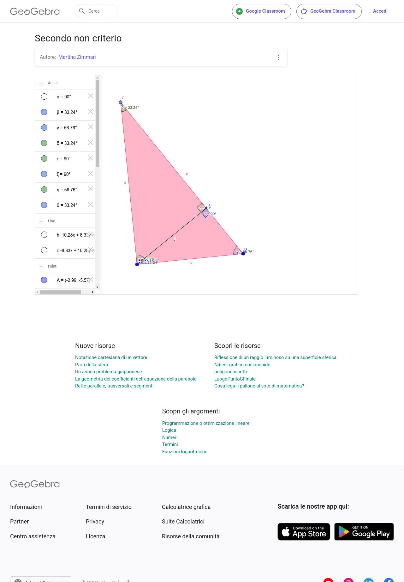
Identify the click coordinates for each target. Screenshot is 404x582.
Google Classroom (260, 11)
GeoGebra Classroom (327, 11)
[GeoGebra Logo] (35, 11)
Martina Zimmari (77, 57)
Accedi (380, 11)
